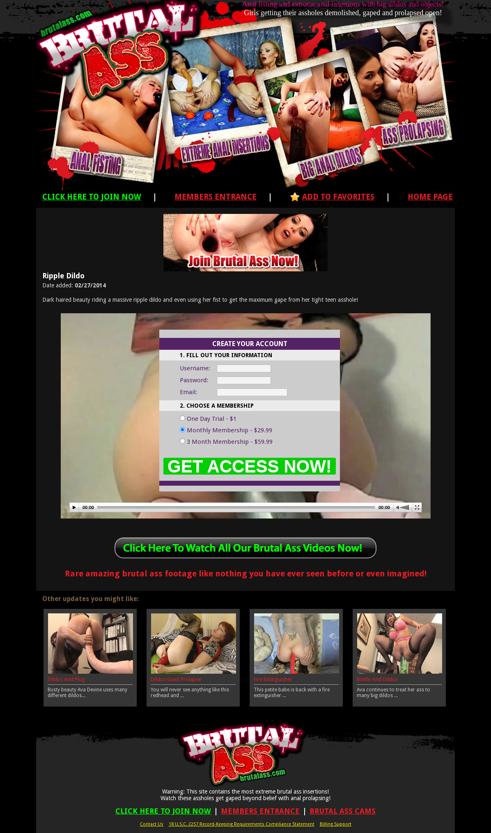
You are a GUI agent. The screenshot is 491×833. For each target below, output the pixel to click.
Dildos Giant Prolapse (176, 679)
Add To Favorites (338, 197)
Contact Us (151, 824)
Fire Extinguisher (273, 679)
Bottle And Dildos (377, 679)
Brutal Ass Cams (343, 811)
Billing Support (335, 824)
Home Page (430, 197)
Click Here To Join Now (91, 197)
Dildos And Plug (66, 679)
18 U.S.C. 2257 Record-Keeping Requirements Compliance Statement (241, 824)
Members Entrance (215, 197)
